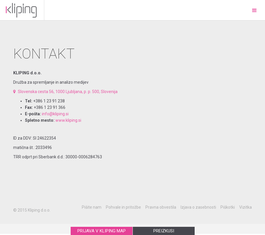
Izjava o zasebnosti (198, 207)
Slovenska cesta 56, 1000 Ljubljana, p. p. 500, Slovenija (65, 91)
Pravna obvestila (160, 207)
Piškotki (227, 207)
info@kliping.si (55, 114)
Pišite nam (91, 207)
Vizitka (245, 207)
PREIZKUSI (163, 231)
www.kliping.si (68, 120)
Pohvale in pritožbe (123, 207)
